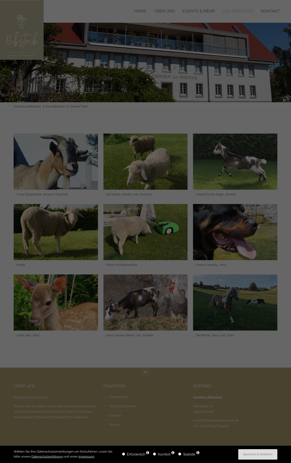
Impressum (86, 456)
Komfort (164, 454)
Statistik (189, 454)
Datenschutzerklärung (47, 456)
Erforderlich (136, 454)
